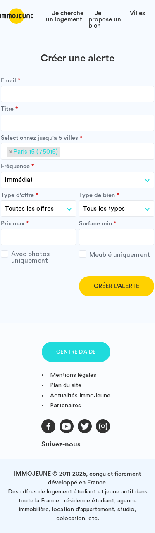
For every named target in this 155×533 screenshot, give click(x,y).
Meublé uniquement (114, 254)
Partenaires (65, 405)
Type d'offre (17, 195)
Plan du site (65, 385)
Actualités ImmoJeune (80, 395)
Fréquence (15, 166)
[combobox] (77, 151)
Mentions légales (73, 375)
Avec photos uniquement (25, 257)
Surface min (95, 224)
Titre (7, 109)
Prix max (12, 224)
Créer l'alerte (116, 286)
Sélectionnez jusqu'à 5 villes (39, 138)
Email (8, 81)
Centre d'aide (76, 352)
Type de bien (97, 195)
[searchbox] (64, 152)
